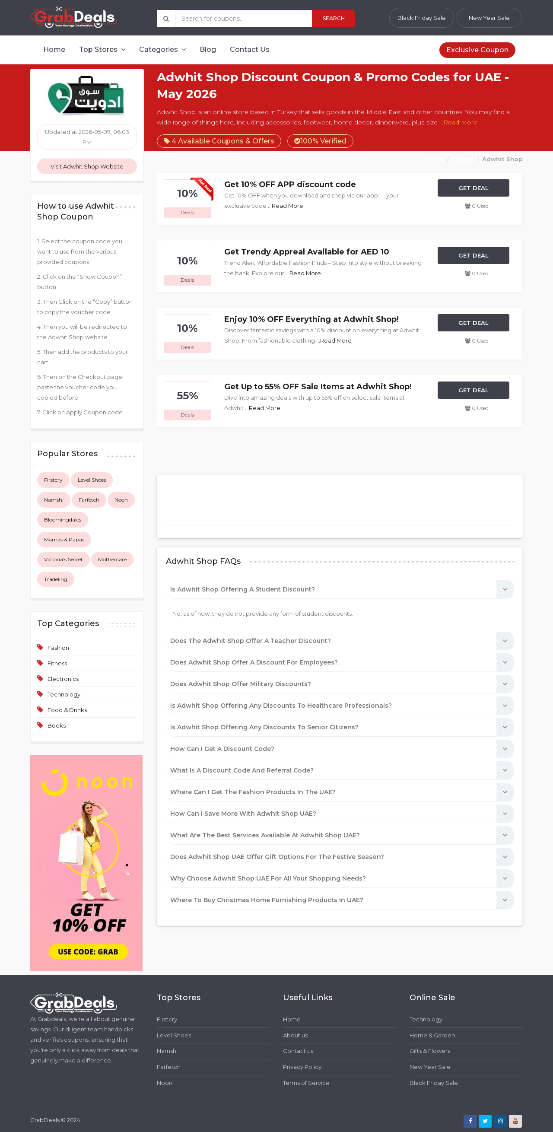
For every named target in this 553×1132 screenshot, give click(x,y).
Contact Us (250, 49)
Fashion (58, 647)
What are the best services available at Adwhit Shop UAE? (265, 835)
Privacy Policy (302, 1066)
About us (295, 1035)
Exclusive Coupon (477, 50)
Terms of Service (306, 1082)
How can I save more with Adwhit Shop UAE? (243, 813)
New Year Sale (489, 17)
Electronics (63, 678)
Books (57, 725)
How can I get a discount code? (222, 749)
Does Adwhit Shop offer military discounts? (240, 684)
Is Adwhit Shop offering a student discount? (242, 589)
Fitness (57, 663)
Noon (121, 499)
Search (334, 18)
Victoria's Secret (63, 559)
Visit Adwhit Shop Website (87, 166)
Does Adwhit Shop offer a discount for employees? (254, 662)
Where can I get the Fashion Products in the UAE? (253, 792)
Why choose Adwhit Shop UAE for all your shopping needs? (268, 878)
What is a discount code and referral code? (242, 770)
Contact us (298, 1050)
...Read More (458, 122)
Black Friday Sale (421, 17)
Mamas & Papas (64, 539)
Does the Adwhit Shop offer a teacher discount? (250, 641)
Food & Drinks (67, 709)
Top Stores (102, 49)
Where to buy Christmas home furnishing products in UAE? (266, 900)
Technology (64, 694)
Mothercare (112, 559)
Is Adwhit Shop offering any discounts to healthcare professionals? (281, 705)
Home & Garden (432, 1035)
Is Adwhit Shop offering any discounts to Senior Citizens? (264, 727)
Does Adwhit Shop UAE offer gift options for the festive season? (277, 857)
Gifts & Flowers (430, 1050)
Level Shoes (92, 480)
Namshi (54, 499)
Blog (208, 49)
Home (54, 49)
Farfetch (89, 499)
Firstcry (53, 480)
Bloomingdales (62, 519)
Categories (162, 49)
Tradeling (55, 579)
